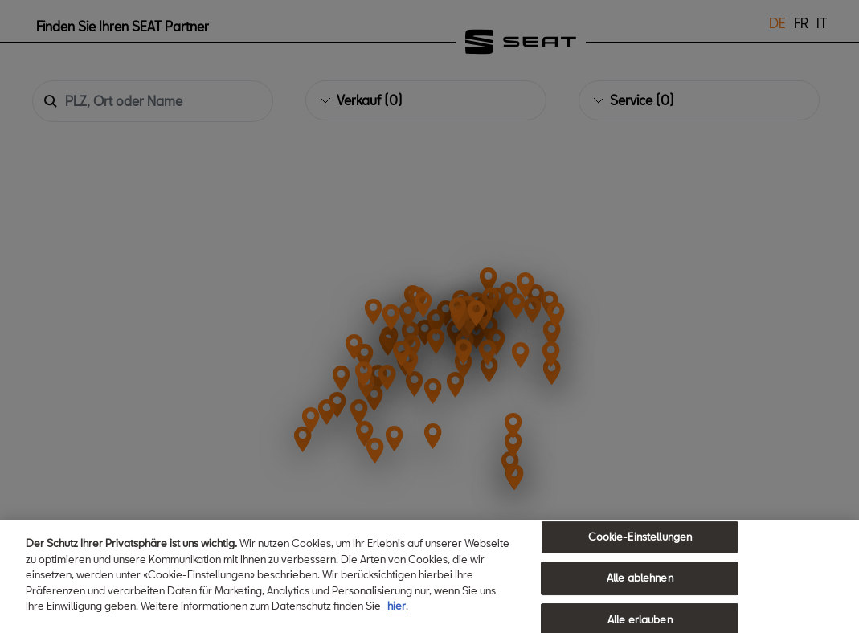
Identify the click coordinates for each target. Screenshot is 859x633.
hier (396, 607)
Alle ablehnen (640, 579)
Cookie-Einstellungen (640, 537)
